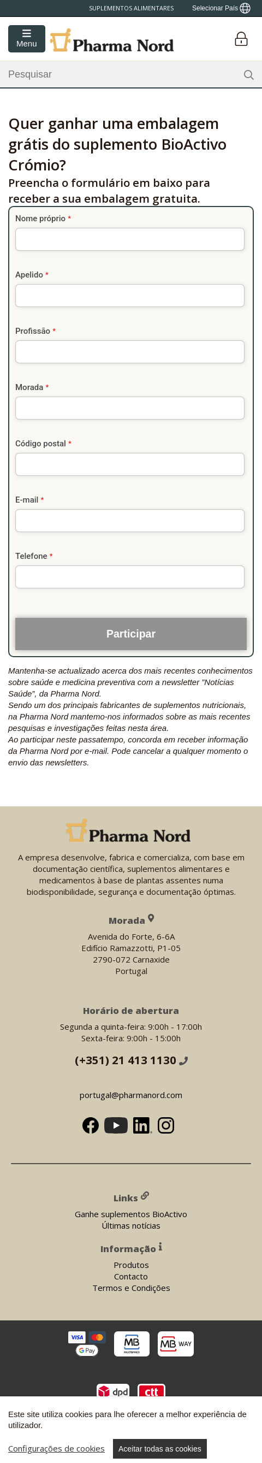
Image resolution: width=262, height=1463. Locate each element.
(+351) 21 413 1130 (131, 1059)
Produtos (131, 1264)
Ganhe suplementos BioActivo (131, 1213)
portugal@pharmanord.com (131, 1094)
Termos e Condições (131, 1287)
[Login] (241, 39)
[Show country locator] (221, 8)
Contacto (131, 1275)
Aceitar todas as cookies (159, 1448)
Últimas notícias (131, 1224)
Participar (131, 634)
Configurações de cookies (56, 1448)
